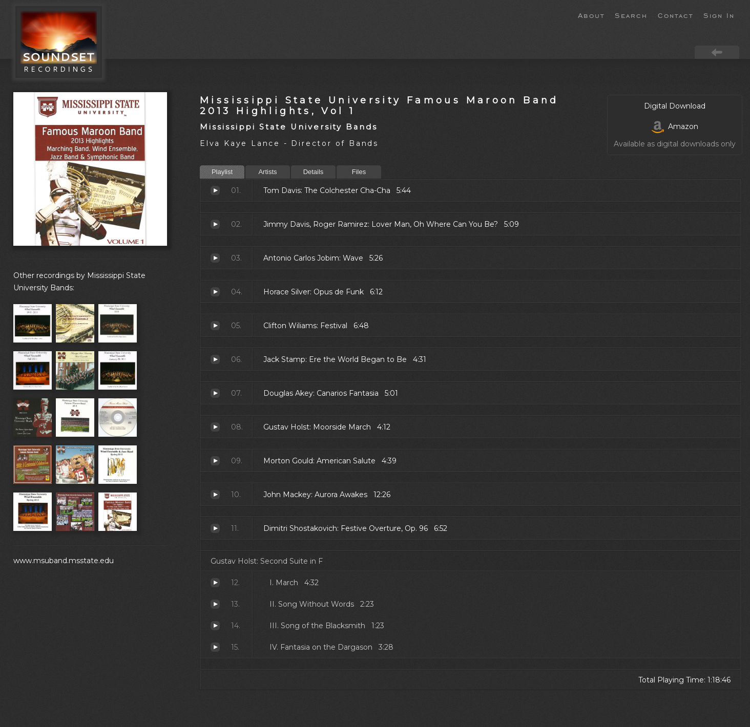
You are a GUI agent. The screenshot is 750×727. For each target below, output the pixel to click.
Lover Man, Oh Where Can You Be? (215, 224)
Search (631, 15)
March (215, 582)
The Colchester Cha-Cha (215, 190)
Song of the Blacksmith (215, 625)
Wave (215, 258)
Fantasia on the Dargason (215, 647)
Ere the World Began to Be (215, 359)
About (591, 15)
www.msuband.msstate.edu (63, 560)
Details (313, 172)
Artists (267, 172)
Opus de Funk (215, 291)
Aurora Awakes (215, 494)
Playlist (222, 172)
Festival (215, 325)
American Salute (215, 460)
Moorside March (215, 427)
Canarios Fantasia (215, 393)
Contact (675, 15)
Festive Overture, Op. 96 (215, 528)
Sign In (719, 15)
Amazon (675, 126)
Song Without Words (215, 604)
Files (359, 172)
